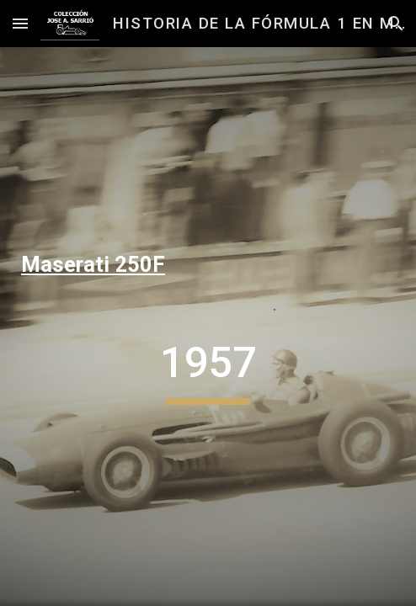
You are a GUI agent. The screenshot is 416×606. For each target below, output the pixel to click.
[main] (208, 265)
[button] (20, 23)
